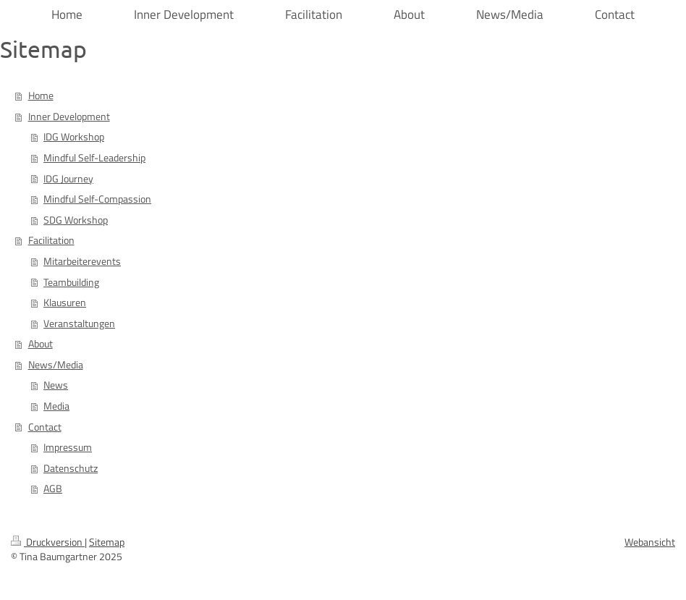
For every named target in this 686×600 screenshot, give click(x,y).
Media (56, 406)
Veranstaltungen (79, 323)
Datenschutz (70, 468)
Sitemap (106, 542)
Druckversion (48, 542)
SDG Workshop (75, 220)
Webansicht (649, 542)
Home (41, 95)
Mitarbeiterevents (82, 261)
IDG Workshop (73, 137)
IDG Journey (68, 179)
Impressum (67, 447)
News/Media (55, 365)
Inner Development (69, 116)
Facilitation (51, 240)
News (55, 385)
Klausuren (64, 302)
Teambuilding (71, 282)
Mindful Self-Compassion (97, 199)
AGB (52, 489)
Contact (45, 427)
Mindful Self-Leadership (94, 158)
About (40, 344)
